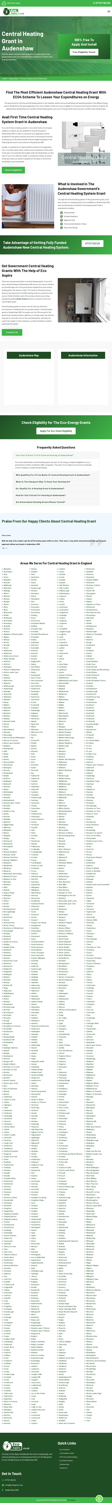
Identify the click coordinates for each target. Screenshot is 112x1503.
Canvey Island (9, 1127)
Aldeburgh (8, 585)
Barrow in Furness (11, 740)
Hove (33, 1203)
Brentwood (8, 966)
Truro (88, 1021)
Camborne (8, 1113)
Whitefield (90, 1230)
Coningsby (8, 1309)
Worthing (89, 1391)
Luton (61, 650)
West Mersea (91, 1181)
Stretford (89, 849)
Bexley (6, 814)
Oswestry (62, 1037)
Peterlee (62, 1116)
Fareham (34, 792)
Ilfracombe (35, 1244)
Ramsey (62, 1219)
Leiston (34, 1412)
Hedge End (35, 1078)
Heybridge (35, 1124)
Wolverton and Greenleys (96, 1361)
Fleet (33, 838)
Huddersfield (36, 1219)
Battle (6, 757)
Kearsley (34, 1279)
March (61, 724)
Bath (5, 751)
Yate (88, 1410)
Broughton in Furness (12, 1026)
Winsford (89, 1312)
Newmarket (63, 914)
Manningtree (64, 716)
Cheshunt (7, 1192)
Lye (60, 661)
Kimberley (35, 1317)
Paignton (62, 1064)
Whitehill (89, 1236)
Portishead (63, 1151)
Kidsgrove (35, 1306)
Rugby (61, 1320)
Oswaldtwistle (64, 1034)
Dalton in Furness (10, 1401)
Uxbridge (89, 1051)
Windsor (89, 1306)
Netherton (63, 879)
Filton (33, 833)
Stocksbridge (91, 806)
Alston (6, 604)
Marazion (62, 721)
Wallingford (90, 1075)
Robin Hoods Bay (65, 1274)
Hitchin (34, 1154)
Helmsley (34, 1086)
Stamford (90, 778)
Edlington (34, 716)
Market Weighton (65, 743)
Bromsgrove (8, 1012)
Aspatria (7, 678)
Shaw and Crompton (67, 1423)
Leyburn (34, 1423)
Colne (6, 1301)
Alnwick (7, 599)
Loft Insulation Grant (67, 1453)
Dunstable (35, 648)
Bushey (6, 1091)
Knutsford (35, 1363)
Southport (90, 705)
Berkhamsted (9, 800)
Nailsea (62, 855)
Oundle (61, 1048)
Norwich (62, 982)
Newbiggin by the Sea (67, 895)
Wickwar (89, 1257)
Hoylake (34, 1211)
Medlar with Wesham (67, 759)
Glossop (34, 895)
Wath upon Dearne (93, 1127)
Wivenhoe (90, 1339)
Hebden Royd (36, 1072)
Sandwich (62, 1372)
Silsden (89, 623)
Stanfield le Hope (93, 781)
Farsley (34, 806)
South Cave (90, 664)
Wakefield (90, 1067)
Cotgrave (7, 1331)
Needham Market (65, 863)
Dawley (34, 569)
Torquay (89, 996)
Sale (60, 1347)
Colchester (8, 1293)
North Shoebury (65, 950)
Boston (6, 914)
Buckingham (8, 1042)
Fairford (34, 784)
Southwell (90, 713)
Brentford (7, 963)
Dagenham (8, 1399)
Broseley (7, 1018)
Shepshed (90, 577)
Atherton (7, 683)
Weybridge (90, 1211)
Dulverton (35, 645)
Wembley (89, 1159)
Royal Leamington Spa (67, 1306)
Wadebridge (91, 1059)
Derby (33, 583)
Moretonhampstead (66, 836)
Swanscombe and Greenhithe (97, 884)
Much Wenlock (64, 849)
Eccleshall (35, 705)
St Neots (89, 759)
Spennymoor (91, 729)
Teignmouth (91, 912)
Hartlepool (35, 1021)
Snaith (88, 648)
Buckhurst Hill (9, 1040)
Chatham (7, 1167)
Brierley (6, 982)
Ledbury (34, 1391)
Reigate (62, 1252)
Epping (33, 746)
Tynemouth (90, 1034)
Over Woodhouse (65, 1051)
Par (60, 1070)
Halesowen (35, 985)
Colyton (7, 1304)
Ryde (61, 1333)
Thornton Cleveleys (94, 958)
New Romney (64, 890)
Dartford (7, 1415)
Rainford (62, 1208)
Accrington (8, 572)
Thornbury (90, 950)
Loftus (61, 602)
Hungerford (35, 1222)
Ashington (8, 667)
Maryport (62, 751)
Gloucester (35, 898)
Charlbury (7, 1162)
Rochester (63, 1279)
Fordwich (34, 855)
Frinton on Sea (37, 866)
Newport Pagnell (65, 923)
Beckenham (8, 773)
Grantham (35, 928)
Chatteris (7, 1170)
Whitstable (90, 1244)
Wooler (89, 1377)
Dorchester (35, 610)
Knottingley (35, 1361)
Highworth (35, 1143)
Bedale (6, 776)
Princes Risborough (66, 1187)
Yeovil (88, 1418)
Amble (6, 615)
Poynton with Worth (66, 1170)
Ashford (7, 661)
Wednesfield (91, 1138)
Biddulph (7, 819)
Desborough (36, 588)
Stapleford (90, 789)
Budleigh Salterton (11, 1048)
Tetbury (89, 925)
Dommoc (35, 604)
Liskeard (62, 583)
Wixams (89, 1342)
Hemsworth (35, 1094)
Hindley (34, 1148)
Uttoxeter (90, 1048)
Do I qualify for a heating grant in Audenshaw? (40, 488)
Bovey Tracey (9, 925)
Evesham (34, 765)
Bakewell (7, 708)
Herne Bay (35, 1108)
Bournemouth (9, 923)
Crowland (7, 1377)
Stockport (90, 803)
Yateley (89, 1412)
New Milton (63, 887)
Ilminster (34, 1252)
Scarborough (64, 1382)
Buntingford (8, 1056)
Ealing (33, 664)
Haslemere (35, 1029)
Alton (6, 607)
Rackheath (63, 1200)
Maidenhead (63, 691)
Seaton (61, 1393)
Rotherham (63, 1295)
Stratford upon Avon (94, 841)
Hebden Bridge (37, 1070)
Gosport (34, 920)
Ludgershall (63, 645)
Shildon (89, 599)
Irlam (33, 1268)
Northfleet (63, 966)
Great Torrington (37, 953)
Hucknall (34, 1216)
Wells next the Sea (93, 1151)
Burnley (6, 1072)
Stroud (89, 855)
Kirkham (34, 1352)
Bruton (6, 1034)
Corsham (7, 1325)
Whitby (89, 1222)
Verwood (89, 1056)
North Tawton (64, 953)
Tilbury (88, 974)
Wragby (89, 1396)
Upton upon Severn (93, 1045)
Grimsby (34, 963)
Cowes (6, 1336)
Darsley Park (8, 1412)
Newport (62, 917)
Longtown (63, 621)
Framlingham (36, 863)
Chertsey (7, 1187)
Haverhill (34, 1051)
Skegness (90, 629)
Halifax (34, 993)
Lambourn (35, 1369)
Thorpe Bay (90, 961)
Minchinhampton (65, 811)
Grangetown (36, 925)
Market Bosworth (65, 729)
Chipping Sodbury (10, 1219)
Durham (34, 656)
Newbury (62, 898)
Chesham (7, 1189)
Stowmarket (91, 838)
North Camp (63, 939)
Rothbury (62, 1293)
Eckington (35, 708)
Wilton (88, 1285)
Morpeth (62, 841)
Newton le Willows (66, 933)
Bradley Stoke (9, 947)
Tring (88, 1015)
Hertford (34, 1110)
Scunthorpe (63, 1385)
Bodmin (7, 890)
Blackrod (7, 871)
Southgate (90, 699)
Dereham (34, 585)
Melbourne (63, 762)
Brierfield (7, 980)
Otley (61, 1040)
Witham (89, 1328)
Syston (89, 895)
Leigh (33, 1404)
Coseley (7, 1328)
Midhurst (62, 792)
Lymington (63, 667)
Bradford (7, 939)
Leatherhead (36, 1385)
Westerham (90, 1195)
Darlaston (7, 1404)
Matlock (62, 757)
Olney (61, 1012)
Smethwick (90, 645)
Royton (61, 1317)
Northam (62, 961)
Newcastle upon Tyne (67, 904)
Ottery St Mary (64, 1045)
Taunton (89, 906)
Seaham (62, 1391)
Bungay (6, 1053)
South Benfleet (92, 661)
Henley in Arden (37, 1099)
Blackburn (7, 863)
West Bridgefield (92, 1170)
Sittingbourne (91, 626)
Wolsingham (91, 1355)
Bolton (6, 901)
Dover (33, 618)
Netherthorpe (64, 876)
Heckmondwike (37, 1075)
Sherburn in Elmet (93, 585)
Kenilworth (35, 1290)
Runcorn (62, 1325)
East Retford (36, 686)
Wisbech (89, 1325)
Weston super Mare (94, 1206)
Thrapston (90, 966)
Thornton (90, 955)
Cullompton (8, 1396)
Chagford (7, 1154)
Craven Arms (9, 1347)
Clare (6, 1249)
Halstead (34, 996)
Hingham (34, 1151)
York (88, 1421)
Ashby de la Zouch (11, 656)
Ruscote (62, 1328)
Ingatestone (36, 1260)
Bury (5, 1086)
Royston (62, 1314)
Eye (32, 773)
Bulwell (6, 1051)
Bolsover (7, 898)
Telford (89, 914)
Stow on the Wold (93, 836)
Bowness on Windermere (13, 928)
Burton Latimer (9, 1080)
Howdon (34, 1208)
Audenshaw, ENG (12, 1490)
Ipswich (34, 1265)
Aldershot (7, 588)
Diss (33, 602)
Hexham (34, 1121)
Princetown (63, 1189)
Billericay (7, 827)
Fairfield (34, 781)
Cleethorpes (8, 1263)
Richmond (63, 1257)
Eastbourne (35, 689)
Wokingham (91, 1352)
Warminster (90, 1105)
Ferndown (35, 825)
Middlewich (63, 789)
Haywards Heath (37, 1061)
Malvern (62, 710)
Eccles (33, 702)
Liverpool (62, 596)
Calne (6, 1108)
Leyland (62, 569)
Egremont (35, 724)
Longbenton (63, 612)
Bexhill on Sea (9, 811)
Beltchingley (8, 792)
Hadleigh (34, 977)
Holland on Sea (37, 1165)
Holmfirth (35, 1167)
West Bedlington (92, 1167)
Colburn (7, 1290)
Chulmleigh (8, 1233)
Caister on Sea (9, 1099)
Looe (61, 626)
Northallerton (64, 958)
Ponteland (63, 1140)
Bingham (7, 836)
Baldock (7, 710)
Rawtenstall (63, 1227)
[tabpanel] (56, 542)
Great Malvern (36, 950)
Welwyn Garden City (94, 1154)
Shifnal (89, 596)
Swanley (89, 882)
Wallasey (89, 1072)
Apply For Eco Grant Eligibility (56, 431)
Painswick (63, 1067)
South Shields (91, 678)
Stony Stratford (92, 825)
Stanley (89, 787)
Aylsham (7, 699)
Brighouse (8, 991)
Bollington (7, 895)
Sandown (62, 1369)
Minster (62, 817)
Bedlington (8, 781)
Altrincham (8, 612)
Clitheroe (7, 1274)
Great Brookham (37, 942)
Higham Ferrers (37, 1132)
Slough (89, 642)
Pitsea (61, 1127)
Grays (33, 939)
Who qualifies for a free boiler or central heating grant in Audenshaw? (53, 475)
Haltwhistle (35, 999)
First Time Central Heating (68, 1457)
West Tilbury (91, 1187)
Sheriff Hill (90, 591)
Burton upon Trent (11, 1083)
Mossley (62, 844)
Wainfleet (90, 1064)
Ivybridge (34, 1274)
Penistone (63, 1091)
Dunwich (34, 653)
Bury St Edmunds (10, 1089)
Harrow (34, 1015)
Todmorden (90, 985)
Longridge (63, 615)
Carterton (7, 1140)
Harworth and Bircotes (40, 1026)
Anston (6, 632)
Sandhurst (63, 1363)
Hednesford (36, 1080)
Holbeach (35, 1162)
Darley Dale (8, 1407)
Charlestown (9, 1165)
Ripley (61, 1268)
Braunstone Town (11, 961)
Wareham (90, 1102)
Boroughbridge (9, 912)
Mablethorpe (64, 678)
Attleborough (9, 686)
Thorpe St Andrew (93, 963)
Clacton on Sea (10, 1246)
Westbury (90, 1189)
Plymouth (62, 1129)
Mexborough (64, 776)
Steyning (89, 800)
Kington (34, 1336)
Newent (62, 906)
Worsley (89, 1388)
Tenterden (90, 923)
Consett (7, 1314)
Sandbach (63, 1361)
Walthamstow (91, 1089)
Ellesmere (35, 729)
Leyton (61, 572)
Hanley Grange (37, 1002)
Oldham (62, 1004)
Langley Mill (35, 1377)
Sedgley (62, 1401)
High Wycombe (37, 1129)
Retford (62, 1255)
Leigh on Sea (36, 1407)
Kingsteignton (36, 1325)
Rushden (62, 1331)
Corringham (8, 1323)
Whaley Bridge (91, 1216)
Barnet (6, 727)
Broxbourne (8, 1031)
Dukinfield (35, 642)
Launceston (36, 1382)
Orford (61, 1021)
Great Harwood (37, 947)
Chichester (8, 1203)
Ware (88, 1099)
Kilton (33, 1314)
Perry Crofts (64, 1108)
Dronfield (34, 632)
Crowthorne (8, 1382)
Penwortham (64, 1102)
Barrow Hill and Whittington (14, 738)
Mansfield (62, 719)
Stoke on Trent (92, 814)
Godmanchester (37, 904)
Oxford (61, 1053)
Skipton (89, 637)
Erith (33, 754)
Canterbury (8, 1124)
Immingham (36, 1255)
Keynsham (35, 1301)
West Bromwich (92, 1173)
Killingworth (35, 1312)
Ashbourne (8, 650)
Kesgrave (35, 1293)
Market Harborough (66, 738)
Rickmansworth (65, 1263)
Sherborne (90, 583)
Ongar (61, 1015)
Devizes (34, 591)
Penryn (61, 1099)
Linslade (62, 580)
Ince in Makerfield (38, 1257)
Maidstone (63, 694)
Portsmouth (63, 1159)
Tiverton (89, 982)
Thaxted (89, 936)
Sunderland (90, 863)
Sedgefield (63, 1399)
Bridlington (8, 974)
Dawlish (34, 572)
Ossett (61, 1031)
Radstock (62, 1206)
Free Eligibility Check (84, 52)
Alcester (7, 583)
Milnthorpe (63, 806)
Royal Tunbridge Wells (67, 1309)
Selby (61, 1404)
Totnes (89, 999)
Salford (62, 1350)
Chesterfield (8, 1200)
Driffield (34, 626)
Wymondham (91, 1401)
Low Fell (62, 640)
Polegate (62, 1135)
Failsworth (35, 776)
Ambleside (8, 618)
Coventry (7, 1333)
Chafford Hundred (11, 1151)
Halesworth (35, 988)
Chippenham (8, 1211)
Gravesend (35, 936)
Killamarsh (35, 1309)
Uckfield (89, 1037)
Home (4, 79)
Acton (6, 577)
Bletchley (7, 882)
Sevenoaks (63, 1412)
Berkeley (7, 797)
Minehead (62, 814)
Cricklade (7, 1363)
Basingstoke (8, 748)
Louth (61, 637)
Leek (33, 1399)
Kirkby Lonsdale (37, 1344)
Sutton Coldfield (92, 868)
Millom (61, 800)
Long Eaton (63, 607)
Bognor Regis (9, 893)
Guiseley (34, 972)
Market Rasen (64, 740)
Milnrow (62, 803)
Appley (6, 637)
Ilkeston (34, 1246)
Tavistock (90, 909)
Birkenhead (8, 844)
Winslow (89, 1317)
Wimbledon (90, 1287)
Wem (88, 1157)
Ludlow (61, 648)
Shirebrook (90, 607)
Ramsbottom (64, 1216)
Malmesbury (63, 699)
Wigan (88, 1263)
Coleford (7, 1295)
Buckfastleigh (9, 1037)
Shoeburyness (92, 610)
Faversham (35, 808)
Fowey (33, 860)
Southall (89, 683)
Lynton (61, 672)
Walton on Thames (93, 1091)
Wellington (90, 1143)
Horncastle (35, 1181)
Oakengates (63, 993)
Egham (34, 721)
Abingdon (7, 569)
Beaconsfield (9, 762)
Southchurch (91, 694)
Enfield (33, 743)
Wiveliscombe (91, 1336)
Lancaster (35, 1372)
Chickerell (7, 1206)
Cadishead (8, 1097)
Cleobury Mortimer (11, 1265)
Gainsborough (36, 876)
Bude (6, 1045)
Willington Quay (92, 1279)
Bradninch (7, 950)
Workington (90, 1382)
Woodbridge (91, 1369)
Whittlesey (90, 1246)
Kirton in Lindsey (37, 1355)
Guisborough (36, 969)
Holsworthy (35, 1170)
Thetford (89, 942)
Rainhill (61, 1214)
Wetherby (90, 1208)
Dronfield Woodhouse (39, 634)
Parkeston (63, 1072)
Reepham (62, 1249)
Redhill (61, 1244)
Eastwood (35, 697)
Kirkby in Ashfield (38, 1342)
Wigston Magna (92, 1265)
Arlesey (7, 640)
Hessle (34, 1113)
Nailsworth (63, 857)
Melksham (63, 765)
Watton (89, 1132)
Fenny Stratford (37, 819)
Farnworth (35, 803)
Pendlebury (63, 1089)
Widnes (89, 1260)
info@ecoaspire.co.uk (14, 1485)
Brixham (7, 1002)
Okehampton (64, 999)
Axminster (8, 694)
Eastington (35, 691)
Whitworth (90, 1249)
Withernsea (90, 1331)
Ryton (61, 1339)
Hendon (34, 1097)
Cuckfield (7, 1391)
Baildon (6, 705)
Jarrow (34, 1276)
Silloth (88, 621)
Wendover (90, 1162)
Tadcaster (90, 898)
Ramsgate (63, 1222)
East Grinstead (37, 680)
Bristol (6, 999)
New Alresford (64, 882)
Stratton (89, 844)
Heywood (35, 1127)
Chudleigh (7, 1230)
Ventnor (89, 1053)
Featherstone (36, 814)
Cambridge (8, 1116)
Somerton (90, 659)
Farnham (34, 800)
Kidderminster (36, 1304)
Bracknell (7, 936)
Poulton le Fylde (65, 1167)
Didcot (33, 596)
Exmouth (34, 770)
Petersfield (63, 1118)
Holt (32, 1173)
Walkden (89, 1070)
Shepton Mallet (92, 580)
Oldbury (62, 1002)
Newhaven (63, 909)
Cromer (7, 1366)
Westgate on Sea (93, 1197)
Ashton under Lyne (11, 672)
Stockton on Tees (93, 808)
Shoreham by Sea (93, 612)
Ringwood (63, 1265)
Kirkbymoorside (37, 1350)
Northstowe (63, 972)
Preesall (62, 1173)
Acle (5, 574)
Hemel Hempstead (38, 1091)
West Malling (91, 1178)
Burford (7, 1059)
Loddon (62, 599)
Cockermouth (9, 1285)
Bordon (6, 906)
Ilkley (33, 1249)
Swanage (89, 879)
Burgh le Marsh (9, 1064)
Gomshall (35, 909)
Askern (6, 675)
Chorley (7, 1222)
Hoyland (34, 1214)
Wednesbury (91, 1135)
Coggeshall (8, 1287)
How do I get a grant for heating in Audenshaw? (41, 495)
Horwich (34, 1195)
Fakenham (35, 787)
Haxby (33, 1056)
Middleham (63, 781)
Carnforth (7, 1138)
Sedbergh (62, 1396)
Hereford (34, 1105)
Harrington (35, 1010)
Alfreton (7, 596)
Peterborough (64, 1113)
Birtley (6, 849)
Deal (33, 574)
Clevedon (7, 1268)
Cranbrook (8, 1344)
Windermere (91, 1304)
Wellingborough (92, 1140)
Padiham (62, 1059)
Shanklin (62, 1421)
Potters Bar (63, 1162)
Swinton (89, 890)
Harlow (34, 1004)
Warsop (89, 1110)
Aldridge (7, 591)
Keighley (34, 1282)
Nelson (61, 868)
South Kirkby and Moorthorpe (97, 670)
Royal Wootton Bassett (68, 1312)
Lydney (61, 659)
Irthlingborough (37, 1271)
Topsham (90, 991)
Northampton (64, 963)
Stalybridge (90, 776)
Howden (34, 1206)
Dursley (34, 659)
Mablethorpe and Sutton (68, 680)
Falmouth (35, 789)
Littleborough (64, 591)
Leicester (35, 1401)
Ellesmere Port (37, 732)
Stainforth (90, 768)
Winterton (90, 1320)
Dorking (34, 615)
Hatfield (34, 1037)
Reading (62, 1233)
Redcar (61, 1236)
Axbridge (7, 691)
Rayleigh (62, 1230)
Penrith (61, 1097)
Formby (34, 857)
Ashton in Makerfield (12, 670)
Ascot (6, 648)
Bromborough (9, 1007)
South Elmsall (91, 667)
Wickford (89, 1252)
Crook (6, 1369)
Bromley (7, 1010)
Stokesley (90, 817)
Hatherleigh (35, 1045)
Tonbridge (90, 988)
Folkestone (35, 846)
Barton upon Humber (12, 743)
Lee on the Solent (38, 1393)
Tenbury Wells (91, 920)
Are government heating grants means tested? (40, 502)
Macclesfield (64, 683)
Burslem (7, 1078)
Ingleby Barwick (37, 1263)
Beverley (7, 806)
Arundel (7, 645)
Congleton (8, 1306)
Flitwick (34, 844)
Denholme (35, 577)
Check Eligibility (13, 170)
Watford (89, 1124)
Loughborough (64, 632)
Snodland (90, 650)
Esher (33, 757)
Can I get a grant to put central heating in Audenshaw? (45, 455)
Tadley (88, 901)
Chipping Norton (10, 1216)
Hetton (34, 1118)
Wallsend (89, 1078)
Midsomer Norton (66, 795)
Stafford (89, 762)
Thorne (89, 953)
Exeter (33, 768)
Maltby (61, 705)
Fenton (34, 822)
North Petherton (65, 944)
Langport (34, 1380)
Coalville (7, 1282)
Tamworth (90, 904)
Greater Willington (38, 958)
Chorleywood (9, 1225)
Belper (6, 789)
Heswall (34, 1116)
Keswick (34, 1295)
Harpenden (35, 1007)
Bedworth (7, 784)
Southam (89, 686)
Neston (62, 871)
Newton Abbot (64, 928)
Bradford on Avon (11, 942)
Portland (62, 1157)
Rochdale (62, 1276)
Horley (33, 1178)
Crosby (6, 1372)
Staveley (89, 792)
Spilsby (89, 732)
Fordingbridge (36, 852)
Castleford (8, 1146)
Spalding (89, 727)
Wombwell (90, 1363)
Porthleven (63, 1148)
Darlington (8, 1410)
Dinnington (35, 599)
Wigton (89, 1268)
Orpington (62, 1029)
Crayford (7, 1352)
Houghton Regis (37, 1200)
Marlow (62, 748)
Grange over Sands (38, 923)
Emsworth (35, 740)
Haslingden (35, 1031)
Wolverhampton (92, 1358)
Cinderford (8, 1238)
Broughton (8, 1023)
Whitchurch (90, 1225)
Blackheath (8, 866)
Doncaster (35, 607)
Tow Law (89, 1010)
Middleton (62, 787)
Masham (62, 754)
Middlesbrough (64, 784)
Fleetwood (35, 841)
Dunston (34, 650)
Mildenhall (62, 797)
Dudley (33, 640)
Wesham (89, 1165)
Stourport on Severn (94, 833)
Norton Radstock (65, 980)
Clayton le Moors (10, 1255)
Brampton (7, 955)
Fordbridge (35, 849)
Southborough (92, 691)
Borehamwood (9, 909)
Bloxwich (7, 884)
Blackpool (7, 868)
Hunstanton (35, 1225)
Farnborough (36, 797)
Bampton (7, 713)
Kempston (35, 1285)
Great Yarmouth (37, 955)
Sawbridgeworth (65, 1377)
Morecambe (63, 830)
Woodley (89, 1372)
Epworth (34, 751)
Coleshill (7, 1298)
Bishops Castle (10, 855)
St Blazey (90, 738)
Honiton (34, 1176)
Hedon (33, 1083)
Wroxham (90, 1399)
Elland (33, 727)
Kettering (34, 1298)
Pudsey (62, 1195)
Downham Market (38, 623)
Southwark (90, 710)
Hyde (33, 1233)
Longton (62, 618)
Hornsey (34, 1187)
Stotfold (89, 827)
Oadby (61, 991)
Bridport (7, 977)
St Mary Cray (91, 754)
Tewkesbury (91, 928)
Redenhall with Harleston (68, 1241)
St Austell (90, 735)
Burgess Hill (8, 1061)
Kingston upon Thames (40, 1328)
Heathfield (35, 1067)
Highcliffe (35, 1140)
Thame (89, 931)
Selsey (61, 1407)
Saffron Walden (65, 1342)
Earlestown (35, 670)
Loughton (62, 634)
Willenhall (89, 1271)
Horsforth (35, 1189)
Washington (91, 1116)
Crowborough (9, 1374)
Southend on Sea (93, 697)
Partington (63, 1075)
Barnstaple (8, 735)
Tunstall (89, 1026)
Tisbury (89, 980)
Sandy (61, 1374)
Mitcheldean (63, 825)
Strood (89, 852)
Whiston (89, 1219)
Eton (33, 762)
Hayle (33, 1059)
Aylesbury (7, 697)
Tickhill (89, 969)
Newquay (62, 925)
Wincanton (90, 1293)
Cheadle (7, 1173)
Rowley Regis (64, 1304)
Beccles (7, 770)
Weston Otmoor (92, 1203)
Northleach (63, 969)
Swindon (89, 887)
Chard (6, 1159)
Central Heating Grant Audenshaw (33, 79)
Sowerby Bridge (92, 724)
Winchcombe (91, 1295)
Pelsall (61, 1086)
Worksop (89, 1385)
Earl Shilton (35, 667)
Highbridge (35, 1138)
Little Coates (64, 588)
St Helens (90, 743)
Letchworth (35, 1418)
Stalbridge (90, 770)
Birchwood (8, 841)
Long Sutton (64, 610)
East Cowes (36, 678)
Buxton (6, 1094)
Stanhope (90, 784)
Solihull (89, 656)
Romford (62, 1285)
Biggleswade (8, 825)
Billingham (8, 830)
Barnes (6, 724)
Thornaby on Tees (93, 947)
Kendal (33, 1287)
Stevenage (90, 797)
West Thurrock (92, 1184)
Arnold (6, 642)
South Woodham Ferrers (96, 680)
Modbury (62, 827)
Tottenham (90, 1002)
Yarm (88, 1404)
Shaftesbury (63, 1415)
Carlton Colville (9, 1135)
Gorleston (35, 914)
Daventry (7, 1423)
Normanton (63, 936)
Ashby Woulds (9, 659)
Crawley (7, 1350)
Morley (61, 838)
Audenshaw (13, 79)
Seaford (62, 1388)
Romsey (62, 1287)
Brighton (7, 996)
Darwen (7, 1421)
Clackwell (7, 1244)
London (62, 604)
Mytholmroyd (64, 852)
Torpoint (89, 993)
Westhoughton (92, 1200)
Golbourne (35, 906)
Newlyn (61, 912)
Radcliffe (62, 1203)
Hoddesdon (35, 1159)
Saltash (62, 1355)
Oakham (62, 996)
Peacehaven (63, 1083)
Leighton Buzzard (38, 1410)
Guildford (34, 966)
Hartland (34, 1018)
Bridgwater (8, 972)
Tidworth (89, 972)
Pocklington (63, 1132)
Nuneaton (62, 988)
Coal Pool (7, 1279)
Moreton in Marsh (66, 833)
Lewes (33, 1421)
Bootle (6, 904)
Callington (7, 1105)
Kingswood (35, 1333)
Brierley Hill (8, 985)
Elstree (34, 735)
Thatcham (90, 933)
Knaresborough (37, 1358)
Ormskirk (62, 1026)
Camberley (8, 1110)
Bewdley (7, 808)
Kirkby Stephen (37, 1347)
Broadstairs (8, 1004)
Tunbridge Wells (92, 1023)
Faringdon (35, 795)
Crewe (6, 1358)
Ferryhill (34, 827)
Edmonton (35, 719)
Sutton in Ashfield (93, 871)
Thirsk (88, 944)
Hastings (34, 1034)
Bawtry (6, 759)
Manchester (63, 713)
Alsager (7, 602)
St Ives (89, 746)
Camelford (8, 1118)
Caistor (6, 1102)
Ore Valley (63, 1018)
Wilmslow (90, 1282)
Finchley (34, 836)
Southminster (91, 702)
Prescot (62, 1176)
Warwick (89, 1113)
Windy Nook (91, 1309)
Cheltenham (8, 1184)
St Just (89, 751)
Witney (89, 1333)
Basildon (7, 746)
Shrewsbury (91, 615)
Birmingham (8, 846)
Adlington (7, 580)
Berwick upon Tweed (12, 803)
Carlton (6, 1132)
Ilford (33, 1241)
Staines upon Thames (95, 765)
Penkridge (62, 1094)
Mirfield (61, 819)
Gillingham (35, 887)
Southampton (91, 689)
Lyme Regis (63, 664)
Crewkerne (8, 1361)
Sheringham (91, 593)
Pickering (62, 1124)
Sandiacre (63, 1366)
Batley (6, 754)
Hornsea (34, 1184)
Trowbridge (90, 1018)
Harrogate (35, 1012)
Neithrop (62, 866)
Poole (61, 1143)
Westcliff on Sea (92, 1192)
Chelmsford (8, 1181)
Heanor (34, 1064)
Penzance (63, 1105)
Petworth (62, 1121)
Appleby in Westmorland (13, 634)
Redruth (62, 1246)
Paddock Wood (65, 1056)
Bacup (6, 702)
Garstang (34, 882)
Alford (6, 593)
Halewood (35, 991)
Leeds (33, 1396)
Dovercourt (35, 621)
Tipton (88, 977)
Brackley (7, 933)
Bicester (7, 817)
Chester (7, 1195)
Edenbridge (35, 710)
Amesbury (8, 623)
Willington (90, 1276)
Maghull (62, 689)
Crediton (7, 1355)
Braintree (7, 953)
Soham (89, 653)
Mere (61, 773)
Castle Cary (8, 1143)
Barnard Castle (9, 721)
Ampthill (7, 626)
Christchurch (9, 1227)
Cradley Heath (9, 1339)
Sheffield (89, 572)
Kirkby (33, 1339)
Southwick (90, 716)
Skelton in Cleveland (94, 634)
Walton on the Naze (94, 1094)
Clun (5, 1276)
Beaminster (8, 765)
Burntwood (8, 1075)
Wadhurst (90, 1061)
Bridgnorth (8, 969)
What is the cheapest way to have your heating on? (43, 481)
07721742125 (101, 3)
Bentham (7, 795)
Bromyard (7, 1015)
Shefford (89, 574)
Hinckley (34, 1146)
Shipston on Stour (93, 604)
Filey (33, 830)
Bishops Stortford (11, 857)
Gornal (33, 917)
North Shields (64, 947)
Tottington (90, 1004)
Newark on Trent (65, 893)
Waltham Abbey (92, 1083)
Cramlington (8, 1342)
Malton (61, 708)
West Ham (90, 1176)
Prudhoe (62, 1192)
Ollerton (62, 1007)
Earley (33, 672)
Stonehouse (91, 822)
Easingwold (35, 675)
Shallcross (63, 1418)
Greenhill (34, 961)
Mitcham (62, 822)
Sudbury (89, 860)
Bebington (8, 768)
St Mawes (90, 757)
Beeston (7, 787)
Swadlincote (91, 874)
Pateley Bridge (64, 1080)
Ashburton (8, 653)
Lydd (60, 656)
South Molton (91, 672)
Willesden (90, 1274)
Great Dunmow (37, 944)
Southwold (90, 721)
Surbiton (89, 866)
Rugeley (62, 1323)
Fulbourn (34, 874)
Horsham (35, 1192)
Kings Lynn (35, 1320)
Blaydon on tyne (10, 879)
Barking (6, 719)
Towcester (90, 1012)
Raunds (62, 1225)
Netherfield (63, 874)
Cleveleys (7, 1271)
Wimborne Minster (93, 1290)
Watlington (90, 1129)
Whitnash (90, 1241)
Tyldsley (89, 1031)
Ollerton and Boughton (67, 1010)
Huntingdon (35, 1227)
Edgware (34, 713)
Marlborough (64, 746)
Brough (6, 1021)
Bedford (7, 778)
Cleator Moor (9, 1257)
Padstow (62, 1061)
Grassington (36, 931)
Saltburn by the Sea (66, 1358)
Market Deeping (65, 732)
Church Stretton (10, 1236)
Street (88, 846)
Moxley (61, 846)
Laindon (34, 1366)
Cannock (7, 1121)
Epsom (34, 748)
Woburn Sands (92, 1347)
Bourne (6, 920)
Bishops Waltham (10, 860)
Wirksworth (90, 1323)
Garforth (34, 879)
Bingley (6, 838)
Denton (34, 580)
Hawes (34, 1053)
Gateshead (35, 884)
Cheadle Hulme (10, 1178)
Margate (62, 727)
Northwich (63, 974)
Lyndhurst (62, 670)
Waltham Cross (92, 1086)
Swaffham (90, 876)
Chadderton (8, 1148)
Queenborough (64, 1197)
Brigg (6, 988)
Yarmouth (90, 1407)
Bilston (6, 833)
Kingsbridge (35, 1323)
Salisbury (62, 1352)
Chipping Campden (11, 1214)
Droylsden (35, 637)
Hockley (34, 1157)
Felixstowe (35, 817)
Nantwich (62, 860)
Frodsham (35, 868)
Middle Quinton (64, 778)
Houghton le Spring (38, 1197)
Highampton (36, 1135)
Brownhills (8, 1029)
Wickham (89, 1255)
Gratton (34, 933)
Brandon (7, 958)
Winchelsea (90, 1298)
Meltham (62, 768)
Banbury (7, 716)
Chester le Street (10, 1197)
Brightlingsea (9, 993)
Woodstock (90, 1374)
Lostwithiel (63, 629)
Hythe (33, 1236)
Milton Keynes (64, 808)
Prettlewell (63, 1184)
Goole (33, 912)
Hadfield (34, 974)
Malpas (61, 702)
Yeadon (89, 1415)
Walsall (89, 1080)
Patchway (62, 1078)
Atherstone (8, 680)
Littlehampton (64, 593)
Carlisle (6, 1129)
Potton (61, 1165)
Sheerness (90, 569)
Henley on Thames (38, 1102)
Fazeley (34, 811)
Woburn (89, 1344)
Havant (34, 1048)
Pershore (62, 1110)
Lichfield (62, 574)
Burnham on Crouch (12, 1067)
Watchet (89, 1118)
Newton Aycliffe (65, 931)
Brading (7, 944)
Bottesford (8, 917)
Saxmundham (64, 1380)
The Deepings (91, 939)
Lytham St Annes (65, 675)
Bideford (7, 822)
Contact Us (12, 332)
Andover (7, 629)
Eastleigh (34, 694)
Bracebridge (8, 931)
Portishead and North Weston (70, 1154)
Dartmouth (8, 1418)
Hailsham (35, 982)
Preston (62, 1178)
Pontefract (63, 1138)
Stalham (89, 773)
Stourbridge (90, 830)
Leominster (35, 1415)
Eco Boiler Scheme (66, 1461)
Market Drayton (65, 735)
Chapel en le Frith (10, 1157)
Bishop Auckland (10, 852)
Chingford (7, 1208)
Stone (88, 819)
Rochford (62, 1282)
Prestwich (63, 1181)
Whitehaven (90, 1233)
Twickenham (91, 1029)
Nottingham (63, 985)
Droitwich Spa (36, 629)
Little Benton (64, 585)
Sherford (89, 588)
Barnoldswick (9, 729)
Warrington (90, 1108)
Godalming (35, 901)
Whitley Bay (90, 1238)
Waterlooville (91, 1121)
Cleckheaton (8, 1260)
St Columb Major (92, 740)
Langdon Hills (36, 1374)
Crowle (6, 1380)
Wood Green (91, 1366)
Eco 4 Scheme (64, 1450)
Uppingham (90, 1042)
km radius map (29, 380)
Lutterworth (63, 653)
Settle (61, 1410)
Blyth (5, 887)
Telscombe (90, 917)
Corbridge (7, 1317)
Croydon (7, 1385)
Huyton (34, 1230)
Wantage (89, 1097)
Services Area (64, 1464)
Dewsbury (35, 593)
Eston (33, 759)
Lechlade (34, 1388)
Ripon (61, 1271)
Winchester (90, 1301)
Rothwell (62, 1298)
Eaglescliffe (35, 661)
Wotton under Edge (93, 1393)
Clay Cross (8, 1252)
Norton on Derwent (66, 977)
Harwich (34, 1023)
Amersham (8, 621)
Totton (89, 1007)
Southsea (90, 708)
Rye (60, 1336)
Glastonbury (36, 893)
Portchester (63, 1146)
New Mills (62, 884)
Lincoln (61, 577)
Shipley (89, 602)
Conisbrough (9, 1312)
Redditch (62, 1238)
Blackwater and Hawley (13, 874)
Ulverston (90, 1040)
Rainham (62, 1211)
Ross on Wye (64, 1290)
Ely (32, 738)
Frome (33, 871)
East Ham (35, 683)
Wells (88, 1148)
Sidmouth (90, 618)
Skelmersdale (91, 632)
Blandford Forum (10, 876)
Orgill (61, 1023)
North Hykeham (65, 942)
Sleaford (89, 640)
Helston (34, 1089)
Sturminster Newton (94, 857)
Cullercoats (8, 1393)
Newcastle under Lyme (68, 901)
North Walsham (65, 955)
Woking (89, 1350)
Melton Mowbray (65, 770)
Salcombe (63, 1344)
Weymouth (90, 1214)
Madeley (62, 686)
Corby (6, 1320)
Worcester (90, 1380)
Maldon (62, 697)
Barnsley (7, 732)
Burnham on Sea (10, 1070)
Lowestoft (63, 642)
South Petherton (92, 675)
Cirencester (8, 1241)
